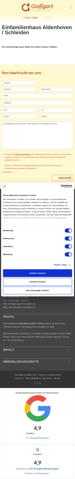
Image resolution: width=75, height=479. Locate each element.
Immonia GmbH (54, 375)
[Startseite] (37, 7)
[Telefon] (19, 116)
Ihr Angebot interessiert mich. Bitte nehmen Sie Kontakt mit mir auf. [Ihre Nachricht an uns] (37, 135)
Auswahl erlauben (37, 282)
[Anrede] (19, 83)
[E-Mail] (56, 116)
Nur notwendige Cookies (37, 290)
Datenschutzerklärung (22, 154)
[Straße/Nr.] (37, 103)
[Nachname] (56, 89)
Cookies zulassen (37, 273)
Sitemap (57, 378)
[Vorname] (19, 89)
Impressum (19, 378)
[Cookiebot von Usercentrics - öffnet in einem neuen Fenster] (60, 186)
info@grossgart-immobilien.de (21, 304)
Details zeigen (60, 265)
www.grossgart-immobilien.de (22, 307)
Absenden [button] (65, 177)
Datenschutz (47, 378)
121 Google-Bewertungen (37, 438)
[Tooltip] (59, 393)
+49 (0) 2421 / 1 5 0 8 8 (18, 297)
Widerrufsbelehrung (33, 378)
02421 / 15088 (31, 18)
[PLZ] (19, 110)
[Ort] (56, 110)
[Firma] (37, 95)
